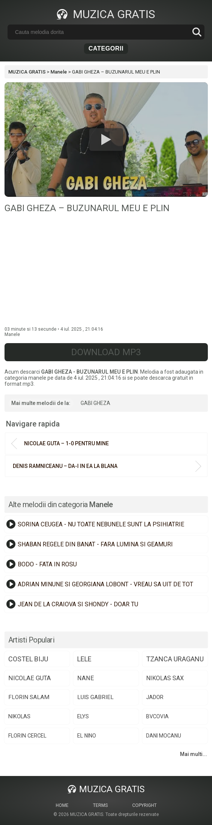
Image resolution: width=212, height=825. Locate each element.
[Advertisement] (106, 270)
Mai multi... (193, 754)
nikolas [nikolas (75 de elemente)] (19, 716)
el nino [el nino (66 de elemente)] (86, 736)
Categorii (106, 48)
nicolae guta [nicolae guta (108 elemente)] (29, 678)
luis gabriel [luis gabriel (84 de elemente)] (95, 697)
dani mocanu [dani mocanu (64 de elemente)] (163, 736)
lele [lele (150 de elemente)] (84, 659)
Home (62, 805)
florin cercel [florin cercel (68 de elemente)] (27, 736)
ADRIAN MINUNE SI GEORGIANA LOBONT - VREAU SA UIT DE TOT (105, 584)
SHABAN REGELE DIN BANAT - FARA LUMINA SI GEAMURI (95, 544)
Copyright (144, 805)
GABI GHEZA (95, 403)
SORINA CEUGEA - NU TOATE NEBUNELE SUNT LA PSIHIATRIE (101, 524)
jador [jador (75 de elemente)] (154, 697)
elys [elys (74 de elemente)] (83, 716)
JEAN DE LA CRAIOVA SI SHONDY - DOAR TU (78, 604)
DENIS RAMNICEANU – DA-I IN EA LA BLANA (65, 466)
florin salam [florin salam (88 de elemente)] (28, 697)
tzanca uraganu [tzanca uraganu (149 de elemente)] (175, 659)
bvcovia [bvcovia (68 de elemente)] (157, 716)
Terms (100, 805)
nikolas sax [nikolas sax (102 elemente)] (165, 678)
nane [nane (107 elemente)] (85, 678)
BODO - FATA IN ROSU (47, 564)
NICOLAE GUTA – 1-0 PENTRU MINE (66, 443)
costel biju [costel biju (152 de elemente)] (28, 659)
